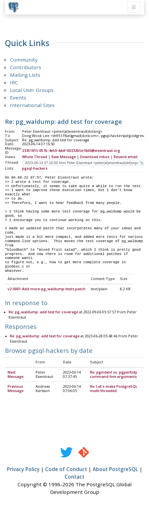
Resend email (125, 157)
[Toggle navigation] (134, 7)
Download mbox (94, 157)
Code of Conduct (66, 469)
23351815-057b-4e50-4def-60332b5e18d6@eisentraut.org (71, 150)
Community (24, 59)
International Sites (32, 105)
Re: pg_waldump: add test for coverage (43, 312)
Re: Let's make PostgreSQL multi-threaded (113, 388)
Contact (74, 477)
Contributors (25, 67)
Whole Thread (34, 157)
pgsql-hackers (34, 168)
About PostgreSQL (115, 469)
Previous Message (15, 388)
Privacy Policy (23, 469)
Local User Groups (32, 90)
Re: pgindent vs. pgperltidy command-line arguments (113, 374)
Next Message (15, 374)
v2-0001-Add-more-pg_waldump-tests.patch (46, 289)
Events (18, 97)
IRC (14, 82)
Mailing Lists (25, 74)
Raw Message (63, 157)
